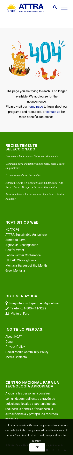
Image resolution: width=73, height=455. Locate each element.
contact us (53, 112)
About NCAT (13, 336)
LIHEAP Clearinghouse (20, 260)
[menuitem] (53, 8)
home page (35, 106)
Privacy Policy (15, 347)
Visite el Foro (20, 313)
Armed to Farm (15, 240)
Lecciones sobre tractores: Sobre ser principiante (31, 156)
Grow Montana (15, 270)
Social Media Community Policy (26, 352)
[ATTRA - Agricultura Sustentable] (30, 8)
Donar (9, 341)
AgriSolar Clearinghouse (21, 245)
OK (37, 447)
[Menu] (62, 8)
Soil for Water (14, 250)
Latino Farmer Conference (23, 255)
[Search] (53, 8)
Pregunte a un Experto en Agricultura (34, 303)
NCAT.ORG (12, 229)
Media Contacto (16, 357)
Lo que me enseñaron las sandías (22, 175)
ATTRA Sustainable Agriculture (26, 234)
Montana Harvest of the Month (26, 265)
